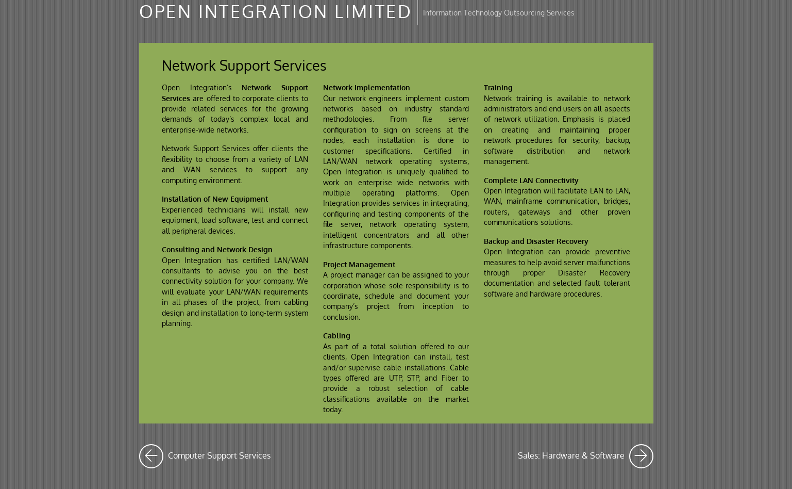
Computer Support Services (205, 456)
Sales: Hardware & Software (585, 456)
